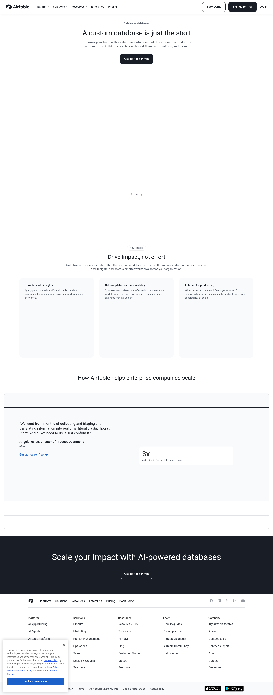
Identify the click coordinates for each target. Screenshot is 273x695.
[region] (35, 666)
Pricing (112, 6)
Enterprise (97, 6)
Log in (263, 6)
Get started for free (136, 59)
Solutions (60, 6)
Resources (79, 6)
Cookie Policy (50, 660)
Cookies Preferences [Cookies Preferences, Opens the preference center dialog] (35, 681)
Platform (42, 6)
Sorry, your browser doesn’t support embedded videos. (136, 124)
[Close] (64, 645)
